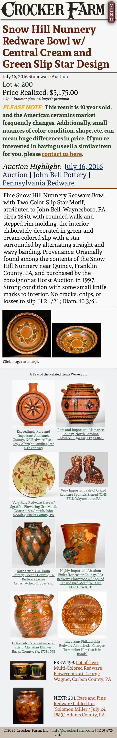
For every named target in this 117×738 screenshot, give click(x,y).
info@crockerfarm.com (73, 730)
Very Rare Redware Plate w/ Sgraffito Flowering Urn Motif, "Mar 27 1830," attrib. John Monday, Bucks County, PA (33, 508)
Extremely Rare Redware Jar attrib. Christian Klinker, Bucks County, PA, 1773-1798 (33, 647)
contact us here (62, 154)
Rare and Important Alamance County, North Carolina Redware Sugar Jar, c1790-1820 (80, 434)
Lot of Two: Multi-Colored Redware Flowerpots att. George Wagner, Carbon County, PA (82, 671)
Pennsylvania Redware (38, 183)
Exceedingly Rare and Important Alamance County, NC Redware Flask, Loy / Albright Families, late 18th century (33, 439)
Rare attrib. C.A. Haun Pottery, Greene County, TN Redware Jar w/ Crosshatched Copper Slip (33, 577)
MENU (111, 12)
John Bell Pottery (60, 175)
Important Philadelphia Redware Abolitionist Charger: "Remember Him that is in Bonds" (82, 647)
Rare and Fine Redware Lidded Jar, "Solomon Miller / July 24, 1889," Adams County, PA (80, 706)
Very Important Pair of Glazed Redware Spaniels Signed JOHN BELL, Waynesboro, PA (83, 494)
